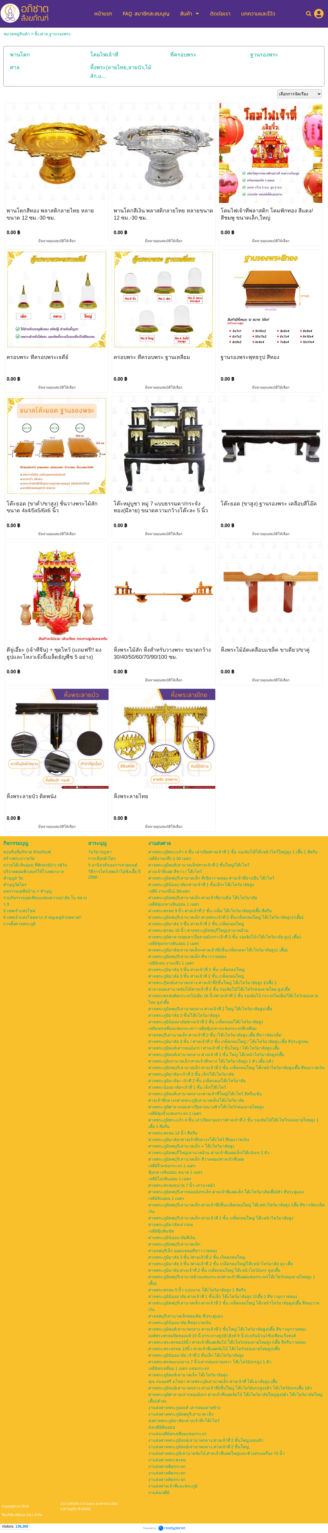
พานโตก (20, 55)
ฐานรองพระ (264, 55)
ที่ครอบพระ (183, 55)
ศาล (15, 67)
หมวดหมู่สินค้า (17, 33)
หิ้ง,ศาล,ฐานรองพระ (52, 33)
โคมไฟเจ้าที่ (104, 55)
